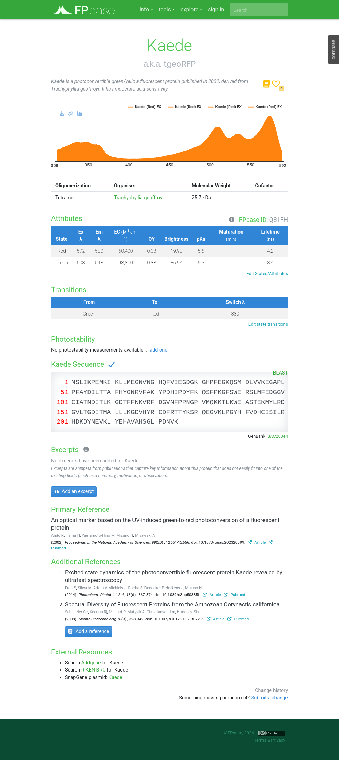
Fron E (70, 587)
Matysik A (135, 611)
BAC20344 (277, 436)
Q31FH (278, 219)
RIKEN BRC (93, 670)
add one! (159, 350)
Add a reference (88, 631)
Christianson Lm (161, 611)
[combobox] (259, 9)
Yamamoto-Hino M (98, 535)
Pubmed (234, 594)
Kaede (115, 677)
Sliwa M (84, 587)
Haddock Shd (188, 611)
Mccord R (117, 611)
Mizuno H (124, 535)
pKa (201, 239)
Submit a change (269, 698)
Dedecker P (154, 587)
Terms (260, 740)
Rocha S (135, 587)
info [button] (144, 9)
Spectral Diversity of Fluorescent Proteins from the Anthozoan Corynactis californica (172, 604)
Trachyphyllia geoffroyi (139, 198)
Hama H (73, 535)
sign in (216, 9)
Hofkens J (174, 587)
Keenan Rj (98, 611)
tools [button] (165, 9)
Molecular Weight (211, 186)
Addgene (91, 663)
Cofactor (264, 186)
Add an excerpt (74, 491)
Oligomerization (73, 186)
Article (257, 542)
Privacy (278, 740)
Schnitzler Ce (76, 611)
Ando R (57, 535)
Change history (271, 690)
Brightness (176, 239)
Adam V (100, 587)
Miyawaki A (145, 535)
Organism (125, 186)
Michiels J (117, 587)
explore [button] (189, 9)
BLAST (280, 373)
